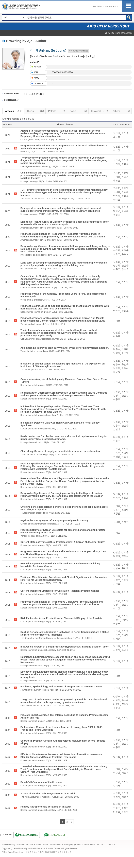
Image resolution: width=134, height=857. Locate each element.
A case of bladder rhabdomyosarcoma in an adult (48, 793)
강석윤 (116, 793)
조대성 (116, 137)
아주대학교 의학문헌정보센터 (105, 6)
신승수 (116, 364)
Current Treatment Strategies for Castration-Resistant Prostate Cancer (59, 590)
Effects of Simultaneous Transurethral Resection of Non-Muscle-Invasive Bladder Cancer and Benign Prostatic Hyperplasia (61, 755)
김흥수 (116, 349)
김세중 (125, 133)
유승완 (125, 700)
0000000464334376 (62, 72)
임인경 (116, 368)
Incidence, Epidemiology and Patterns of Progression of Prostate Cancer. (61, 686)
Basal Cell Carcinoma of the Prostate (41, 782)
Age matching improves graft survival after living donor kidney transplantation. (64, 347)
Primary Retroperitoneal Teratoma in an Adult (45, 806)
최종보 (116, 254)
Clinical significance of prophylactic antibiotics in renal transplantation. (60, 451)
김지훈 (125, 505)
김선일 (116, 133)
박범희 (116, 196)
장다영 (125, 704)
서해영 (116, 700)
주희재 (125, 498)
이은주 (116, 336)
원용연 (125, 808)
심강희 (116, 164)
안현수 (125, 250)
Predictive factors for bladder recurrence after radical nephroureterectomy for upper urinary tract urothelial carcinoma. (63, 437)
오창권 (116, 353)
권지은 (116, 173)
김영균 (116, 556)
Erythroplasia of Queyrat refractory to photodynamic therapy (54, 520)
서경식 (116, 650)
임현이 (125, 368)
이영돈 (116, 704)
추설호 (125, 164)
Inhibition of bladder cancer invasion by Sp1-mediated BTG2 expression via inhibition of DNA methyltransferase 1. (62, 365)
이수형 (125, 353)
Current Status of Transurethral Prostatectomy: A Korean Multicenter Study (62, 542)
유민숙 (125, 364)
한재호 (116, 199)
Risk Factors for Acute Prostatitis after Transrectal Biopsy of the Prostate (61, 618)
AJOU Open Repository (120, 33)
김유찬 (125, 522)
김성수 (116, 696)
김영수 (116, 395)
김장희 (125, 192)
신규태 (125, 349)
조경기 (116, 708)
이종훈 (125, 456)
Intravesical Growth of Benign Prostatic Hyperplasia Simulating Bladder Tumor (64, 646)
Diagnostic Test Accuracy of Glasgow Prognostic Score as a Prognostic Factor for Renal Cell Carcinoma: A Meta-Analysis (64, 223)
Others (121, 111)
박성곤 (116, 211)
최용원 (116, 372)
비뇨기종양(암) (34, 94)
